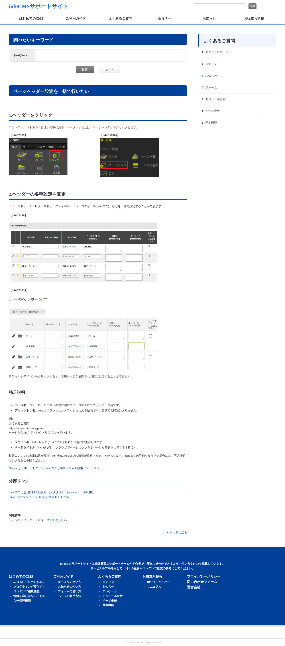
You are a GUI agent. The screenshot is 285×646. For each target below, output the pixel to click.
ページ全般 (212, 110)
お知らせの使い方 (69, 586)
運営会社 (193, 587)
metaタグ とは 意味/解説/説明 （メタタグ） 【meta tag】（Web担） (52, 492)
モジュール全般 (215, 99)
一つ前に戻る (178, 532)
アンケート (109, 591)
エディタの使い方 (69, 582)
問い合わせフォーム (202, 582)
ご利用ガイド (76, 18)
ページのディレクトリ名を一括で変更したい (38, 520)
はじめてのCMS (31, 18)
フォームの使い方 (69, 591)
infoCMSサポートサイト (38, 6)
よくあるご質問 (120, 18)
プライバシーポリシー (203, 576)
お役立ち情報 (254, 18)
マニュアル (154, 586)
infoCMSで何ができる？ (29, 582)
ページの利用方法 (69, 596)
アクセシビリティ (216, 52)
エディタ (211, 63)
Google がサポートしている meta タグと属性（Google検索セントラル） (54, 468)
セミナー (164, 18)
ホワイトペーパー (158, 582)
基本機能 (211, 122)
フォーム (211, 87)
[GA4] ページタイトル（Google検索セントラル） (40, 497)
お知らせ (209, 18)
